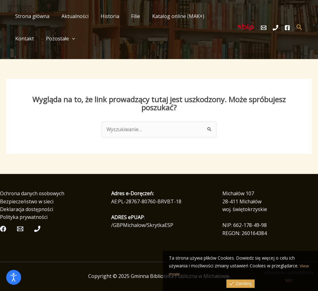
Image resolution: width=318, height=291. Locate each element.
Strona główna (31, 16)
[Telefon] (275, 27)
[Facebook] (287, 27)
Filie (128, 16)
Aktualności (71, 16)
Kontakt (214, 16)
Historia (104, 16)
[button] (299, 27)
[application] (40, 38)
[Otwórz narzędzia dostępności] (13, 277)
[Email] (263, 27)
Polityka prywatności (24, 217)
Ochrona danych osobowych (33, 193)
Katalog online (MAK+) (169, 16)
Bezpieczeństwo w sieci (27, 201)
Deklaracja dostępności (27, 209)
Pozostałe (28, 38)
